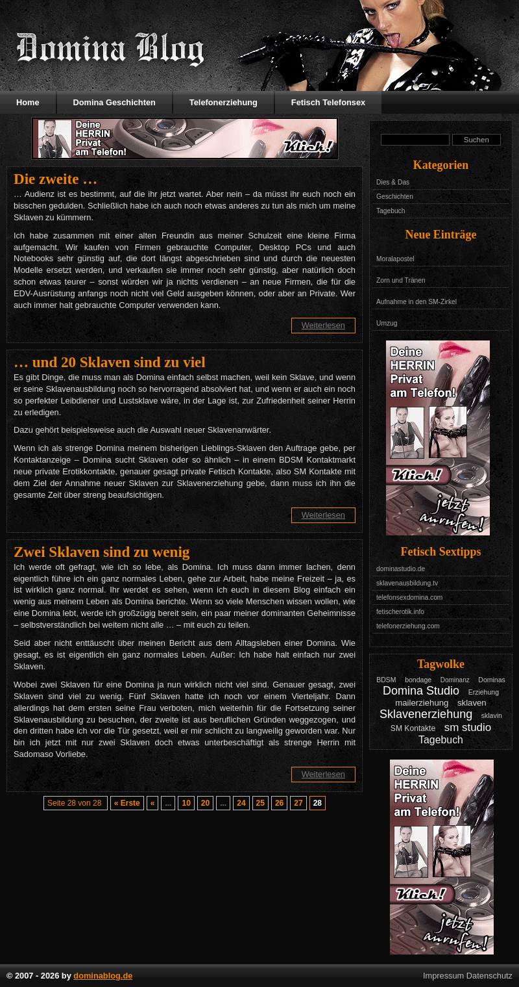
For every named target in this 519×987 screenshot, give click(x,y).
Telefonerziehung (223, 102)
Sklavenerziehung (426, 714)
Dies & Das (392, 182)
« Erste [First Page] (127, 803)
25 (260, 803)
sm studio (467, 727)
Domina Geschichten (114, 102)
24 (241, 803)
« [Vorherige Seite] (153, 803)
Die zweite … (55, 178)
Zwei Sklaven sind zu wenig (101, 551)
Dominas (491, 680)
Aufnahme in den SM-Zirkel (416, 301)
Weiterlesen (323, 325)
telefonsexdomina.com (409, 597)
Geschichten (394, 196)
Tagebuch (390, 210)
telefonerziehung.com (408, 626)
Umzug (386, 323)
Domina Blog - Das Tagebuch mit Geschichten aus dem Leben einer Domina (110, 48)
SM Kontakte (413, 728)
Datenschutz (489, 976)
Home (28, 102)
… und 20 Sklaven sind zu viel (110, 361)
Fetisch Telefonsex (328, 102)
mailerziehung (421, 703)
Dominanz (455, 680)
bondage (418, 680)
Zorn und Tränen (401, 280)
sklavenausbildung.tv (407, 583)
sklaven (472, 703)
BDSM (386, 680)
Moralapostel (395, 259)
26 (279, 803)
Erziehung (483, 692)
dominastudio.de (400, 568)
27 (298, 803)
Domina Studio (421, 690)
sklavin (491, 715)
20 (205, 803)
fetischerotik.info (400, 611)
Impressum (443, 976)
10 (186, 803)
